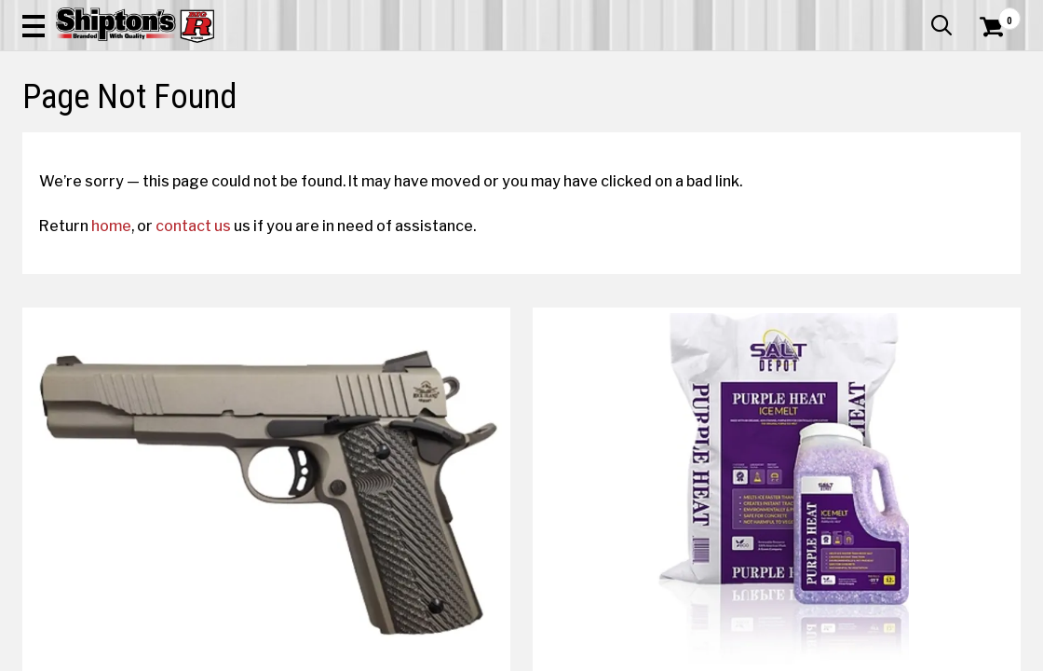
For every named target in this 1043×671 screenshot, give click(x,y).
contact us (210, 361)
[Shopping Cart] (989, 67)
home (128, 361)
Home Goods (466, 136)
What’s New (916, 14)
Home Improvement (584, 136)
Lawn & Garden (708, 136)
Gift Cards (834, 14)
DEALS (995, 136)
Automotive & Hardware (237, 136)
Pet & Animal (808, 136)
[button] (565, 67)
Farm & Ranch (370, 136)
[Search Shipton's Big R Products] (471, 67)
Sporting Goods (910, 136)
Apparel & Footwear (85, 136)
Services (995, 14)
